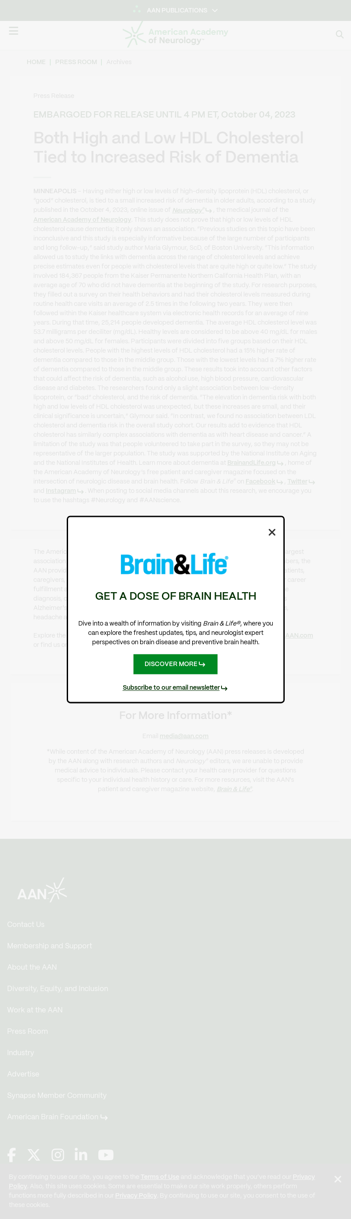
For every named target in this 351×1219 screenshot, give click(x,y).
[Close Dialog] (272, 531)
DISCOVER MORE (171, 664)
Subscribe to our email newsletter (171, 688)
